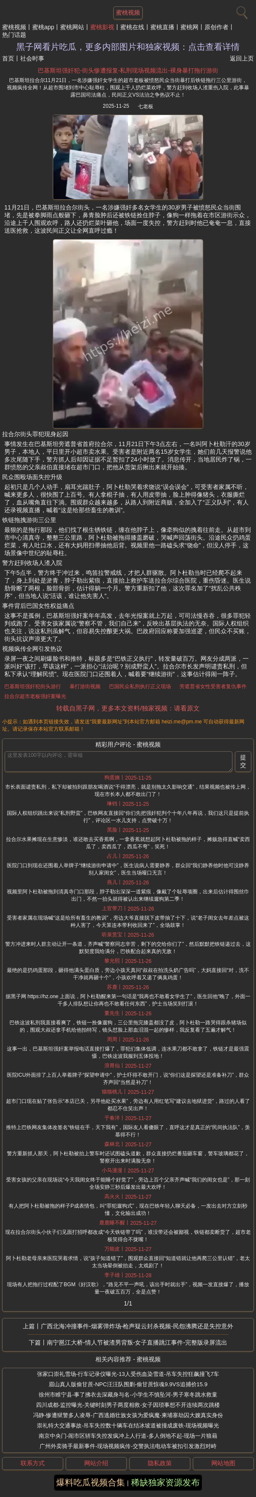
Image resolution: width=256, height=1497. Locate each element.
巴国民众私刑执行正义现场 (140, 686)
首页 (8, 58)
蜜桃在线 (132, 27)
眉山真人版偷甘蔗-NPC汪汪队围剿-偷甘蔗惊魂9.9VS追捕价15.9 (128, 1384)
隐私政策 (160, 1463)
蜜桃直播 (162, 27)
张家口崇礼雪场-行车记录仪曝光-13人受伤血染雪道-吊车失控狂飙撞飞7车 (128, 1374)
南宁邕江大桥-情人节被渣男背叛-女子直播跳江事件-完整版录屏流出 (137, 1342)
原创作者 (216, 27)
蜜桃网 (189, 27)
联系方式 (33, 1463)
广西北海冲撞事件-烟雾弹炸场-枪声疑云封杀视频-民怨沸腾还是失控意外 (137, 1326)
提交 (243, 761)
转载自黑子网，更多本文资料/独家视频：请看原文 (128, 708)
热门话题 (14, 34)
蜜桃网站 (72, 27)
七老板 (145, 106)
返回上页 (242, 58)
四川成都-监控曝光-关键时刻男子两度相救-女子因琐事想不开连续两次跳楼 (128, 1405)
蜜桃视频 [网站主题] (128, 12)
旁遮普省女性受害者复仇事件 (213, 686)
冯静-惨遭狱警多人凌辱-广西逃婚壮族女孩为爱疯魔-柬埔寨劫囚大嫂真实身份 (128, 1415)
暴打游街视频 (85, 686)
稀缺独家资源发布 (165, 1482)
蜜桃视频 (14, 27)
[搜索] (241, 10)
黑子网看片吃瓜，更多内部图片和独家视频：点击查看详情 (128, 47)
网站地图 (223, 1463)
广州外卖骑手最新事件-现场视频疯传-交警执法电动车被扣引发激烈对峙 (128, 1446)
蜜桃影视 (102, 27)
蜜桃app (43, 27)
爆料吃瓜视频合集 (90, 1482)
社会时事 (32, 58)
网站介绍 (96, 1463)
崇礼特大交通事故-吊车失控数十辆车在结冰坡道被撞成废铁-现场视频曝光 (128, 1425)
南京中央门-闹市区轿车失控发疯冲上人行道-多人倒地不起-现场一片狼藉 (128, 1436)
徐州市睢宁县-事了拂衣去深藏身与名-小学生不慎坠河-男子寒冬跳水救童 (128, 1394)
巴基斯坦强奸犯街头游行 (32, 686)
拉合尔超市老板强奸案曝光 (35, 696)
